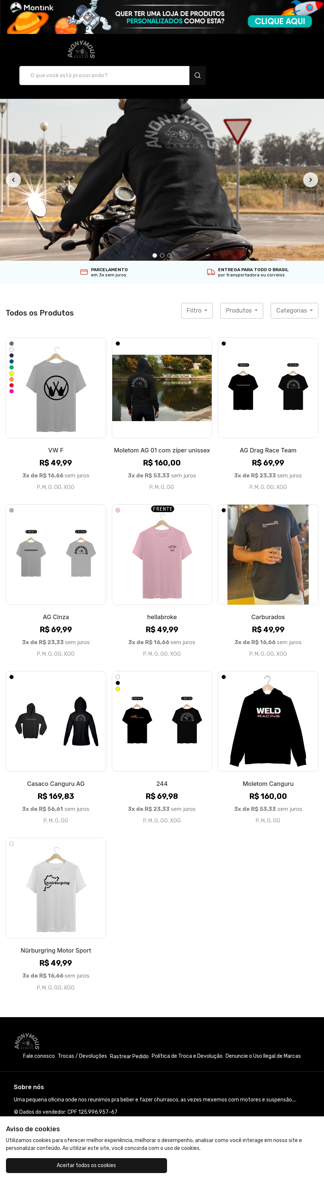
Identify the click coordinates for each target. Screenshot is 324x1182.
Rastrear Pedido (129, 1030)
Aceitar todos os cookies (58, 1165)
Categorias (292, 284)
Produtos (239, 284)
